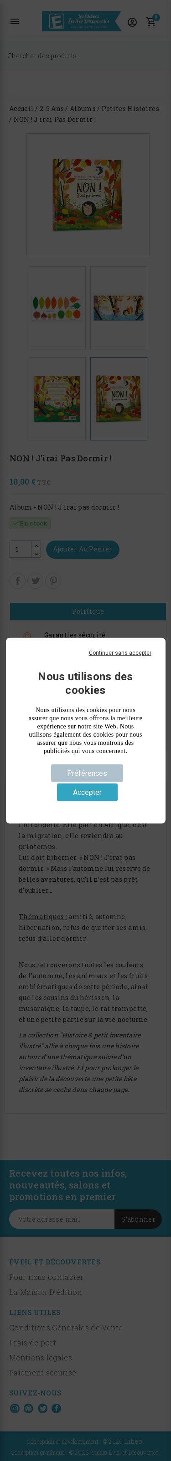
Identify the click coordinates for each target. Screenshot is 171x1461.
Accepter (87, 792)
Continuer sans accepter (120, 652)
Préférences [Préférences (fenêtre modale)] (87, 772)
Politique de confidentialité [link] (85, 807)
